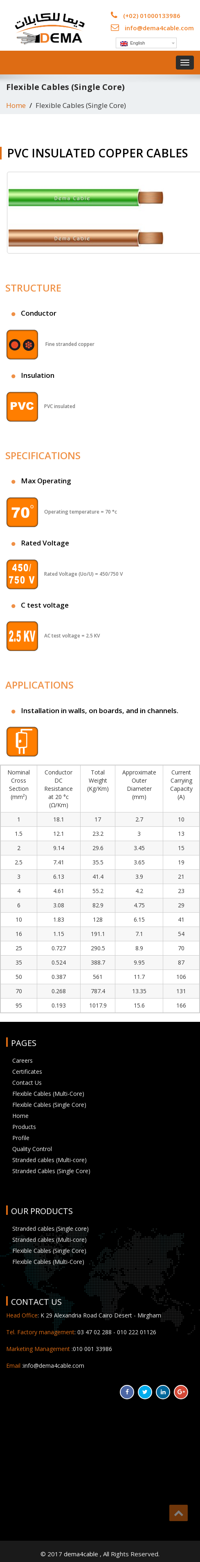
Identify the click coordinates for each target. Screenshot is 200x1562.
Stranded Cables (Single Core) (51, 1171)
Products (24, 1127)
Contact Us (27, 1082)
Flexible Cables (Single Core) (49, 1105)
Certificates (27, 1071)
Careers (22, 1060)
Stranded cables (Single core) (50, 1228)
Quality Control (32, 1149)
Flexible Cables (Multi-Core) (48, 1093)
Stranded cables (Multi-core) (49, 1160)
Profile (20, 1138)
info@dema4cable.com (159, 28)
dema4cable (82, 1554)
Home (16, 105)
